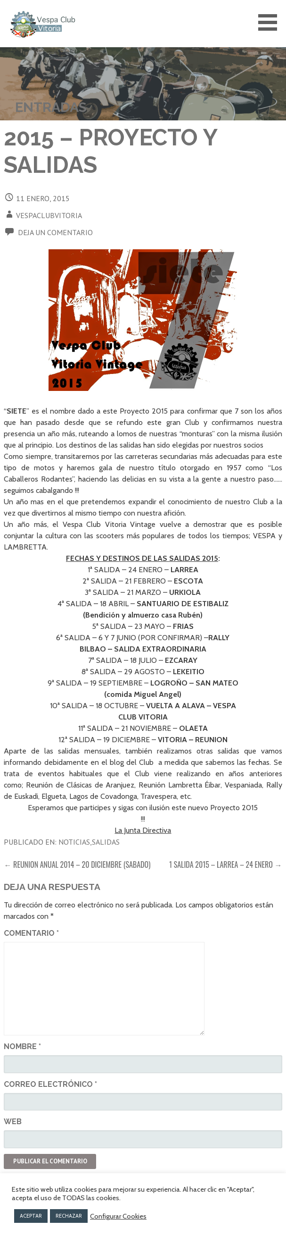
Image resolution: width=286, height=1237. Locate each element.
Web (13, 1121)
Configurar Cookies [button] (118, 1216)
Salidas (106, 842)
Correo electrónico (50, 1084)
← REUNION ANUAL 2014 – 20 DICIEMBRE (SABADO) (77, 864)
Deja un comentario (55, 232)
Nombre (22, 1046)
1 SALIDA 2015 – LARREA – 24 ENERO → (225, 864)
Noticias (74, 842)
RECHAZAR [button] (69, 1215)
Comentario (31, 933)
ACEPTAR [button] (31, 1215)
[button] (271, 22)
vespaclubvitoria (49, 215)
